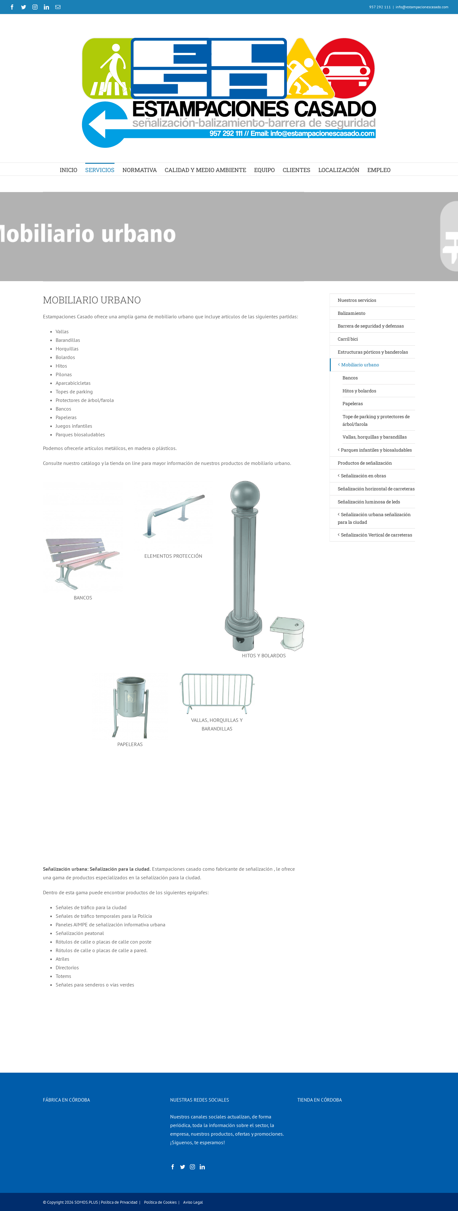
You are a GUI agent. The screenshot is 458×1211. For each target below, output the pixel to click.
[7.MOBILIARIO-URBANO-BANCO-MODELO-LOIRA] (83, 483)
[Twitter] (182, 1166)
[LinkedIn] (202, 1166)
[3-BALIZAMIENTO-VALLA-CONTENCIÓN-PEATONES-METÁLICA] (217, 675)
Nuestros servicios (357, 300)
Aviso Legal (193, 1202)
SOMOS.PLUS (86, 1202)
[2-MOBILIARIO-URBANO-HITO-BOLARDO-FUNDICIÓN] (264, 483)
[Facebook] (172, 1166)
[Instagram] (192, 1166)
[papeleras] (130, 675)
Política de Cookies (160, 1202)
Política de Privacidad (119, 1202)
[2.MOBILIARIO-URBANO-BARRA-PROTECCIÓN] (174, 483)
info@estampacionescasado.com (422, 6)
